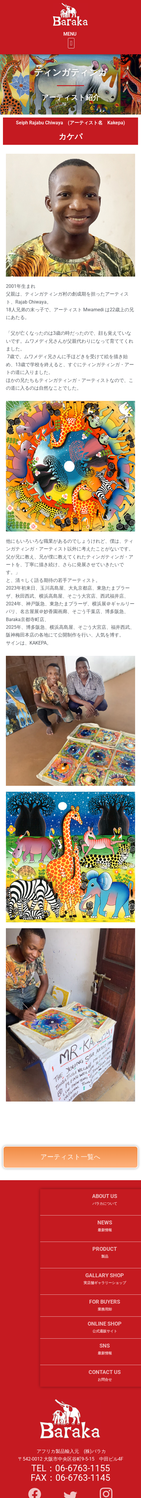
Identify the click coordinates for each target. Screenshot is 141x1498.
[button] (79, 43)
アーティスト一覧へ (70, 1165)
